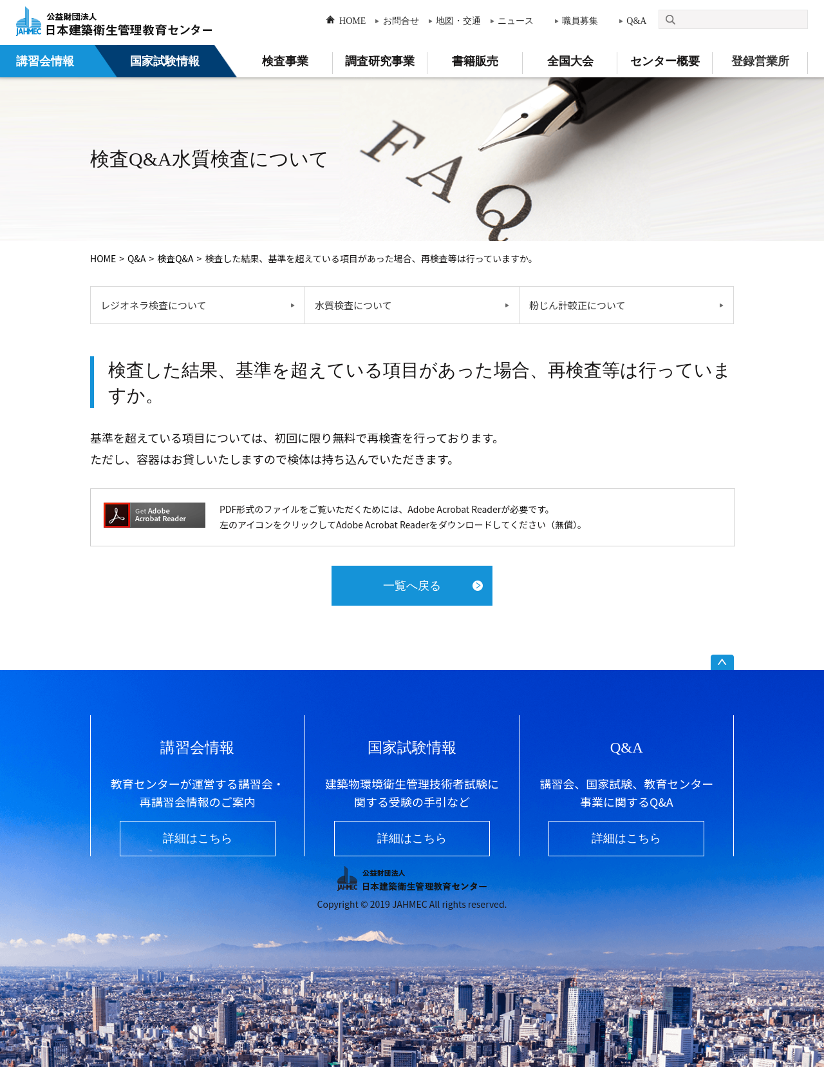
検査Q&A (175, 258)
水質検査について (353, 305)
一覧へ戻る (412, 585)
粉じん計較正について (577, 305)
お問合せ (401, 21)
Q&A (636, 21)
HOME (352, 21)
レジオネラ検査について (153, 305)
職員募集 (580, 21)
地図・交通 (458, 21)
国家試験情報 (165, 61)
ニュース (516, 21)
